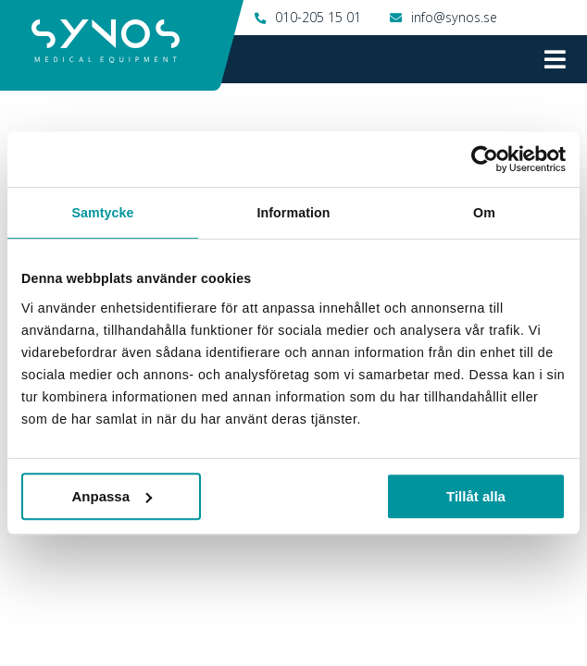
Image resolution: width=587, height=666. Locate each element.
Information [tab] (293, 212)
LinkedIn (522, 620)
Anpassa (112, 496)
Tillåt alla (476, 496)
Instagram (254, 620)
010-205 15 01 (318, 17)
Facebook (109, 620)
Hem (30, 100)
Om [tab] (484, 212)
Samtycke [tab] (102, 212)
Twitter (390, 620)
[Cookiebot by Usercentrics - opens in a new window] (485, 159)
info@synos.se (454, 17)
